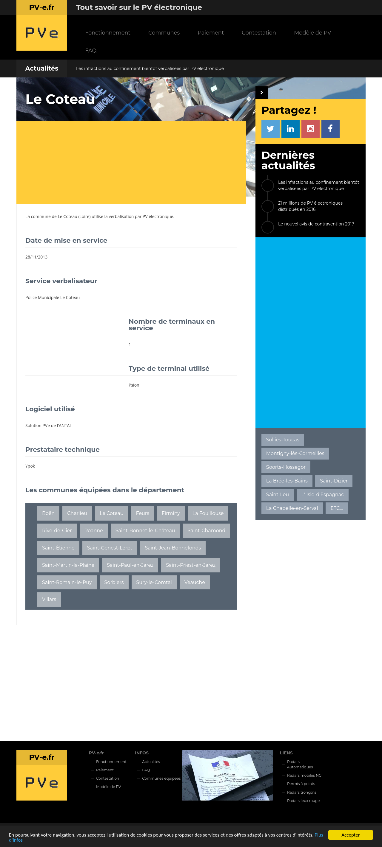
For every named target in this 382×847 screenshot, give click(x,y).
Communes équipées (161, 778)
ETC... (336, 508)
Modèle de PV (312, 32)
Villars (49, 599)
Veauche (194, 582)
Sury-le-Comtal (154, 582)
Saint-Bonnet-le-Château (145, 530)
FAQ (90, 50)
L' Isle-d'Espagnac (322, 494)
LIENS (286, 753)
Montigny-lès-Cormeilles (295, 453)
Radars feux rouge (303, 800)
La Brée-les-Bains (287, 481)
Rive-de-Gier (57, 530)
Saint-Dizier (334, 481)
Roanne (93, 530)
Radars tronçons (301, 792)
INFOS (142, 753)
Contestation (259, 32)
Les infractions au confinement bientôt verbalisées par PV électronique (150, 68)
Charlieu (77, 513)
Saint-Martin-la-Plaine (68, 565)
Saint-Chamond (206, 530)
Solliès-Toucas (282, 440)
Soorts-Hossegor (286, 467)
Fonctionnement (107, 32)
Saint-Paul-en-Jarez (130, 565)
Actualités (41, 68)
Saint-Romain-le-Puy (67, 582)
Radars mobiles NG (304, 775)
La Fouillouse (208, 513)
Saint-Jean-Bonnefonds (173, 548)
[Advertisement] (135, 162)
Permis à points (301, 783)
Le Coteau (67, 216)
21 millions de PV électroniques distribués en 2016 (310, 206)
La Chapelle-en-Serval (292, 508)
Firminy (171, 513)
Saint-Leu (277, 494)
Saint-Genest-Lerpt (110, 548)
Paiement (211, 32)
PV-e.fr (96, 753)
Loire (85, 216)
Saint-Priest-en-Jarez (190, 565)
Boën (48, 513)
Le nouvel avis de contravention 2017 (316, 224)
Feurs (142, 513)
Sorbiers (114, 582)
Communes (164, 32)
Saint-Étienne (58, 548)
